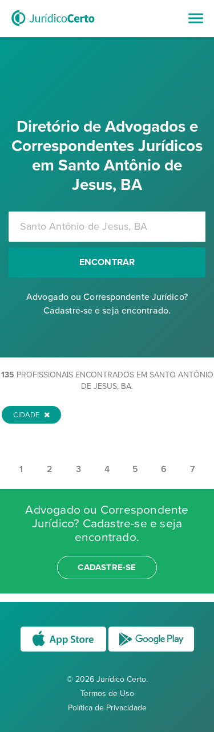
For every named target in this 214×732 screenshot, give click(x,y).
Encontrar (107, 262)
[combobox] (107, 227)
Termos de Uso (107, 693)
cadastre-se (107, 567)
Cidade (31, 415)
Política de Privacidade (107, 708)
